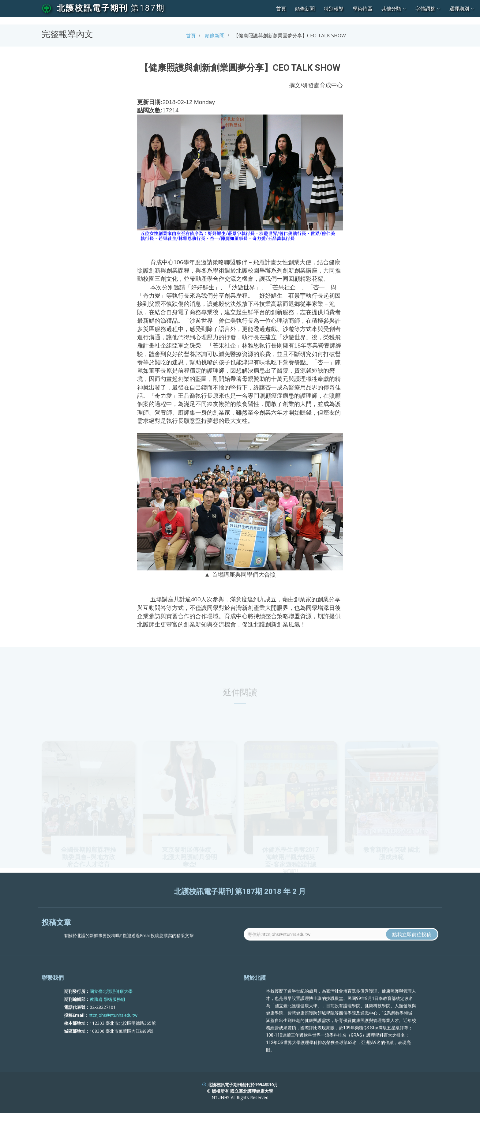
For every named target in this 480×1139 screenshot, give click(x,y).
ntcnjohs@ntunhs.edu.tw (113, 1039)
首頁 (281, 8)
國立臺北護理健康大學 (111, 1015)
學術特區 (362, 8)
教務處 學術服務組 (107, 1023)
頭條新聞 (305, 8)
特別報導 (333, 8)
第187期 (148, 8)
